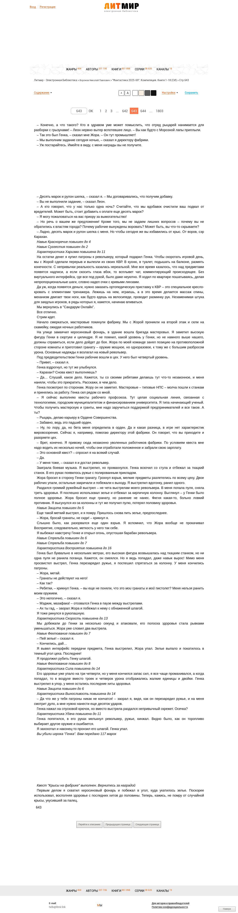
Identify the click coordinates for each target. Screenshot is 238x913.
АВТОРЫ (92, 69)
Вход (33, 6)
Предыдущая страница (118, 824)
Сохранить (191, 92)
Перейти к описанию (89, 824)
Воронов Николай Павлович (95, 80)
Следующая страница (147, 824)
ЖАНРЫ (71, 69)
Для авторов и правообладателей (170, 903)
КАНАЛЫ (163, 69)
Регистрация (47, 6)
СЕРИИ (139, 69)
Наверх (227, 908)
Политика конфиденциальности (170, 907)
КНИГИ (116, 69)
